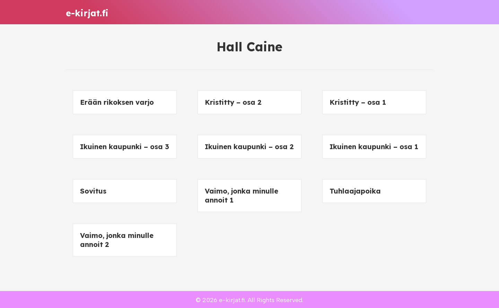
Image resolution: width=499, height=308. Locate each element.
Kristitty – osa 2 (233, 102)
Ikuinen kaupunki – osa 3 (124, 146)
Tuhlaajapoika (355, 191)
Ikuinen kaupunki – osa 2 (249, 146)
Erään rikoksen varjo (117, 102)
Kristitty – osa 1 (358, 102)
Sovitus (93, 191)
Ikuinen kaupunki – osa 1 (374, 146)
